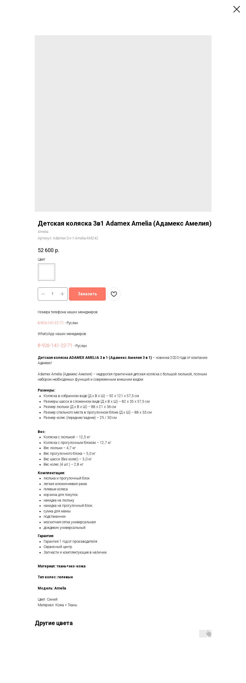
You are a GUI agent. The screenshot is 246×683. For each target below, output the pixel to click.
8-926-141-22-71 (51, 323)
